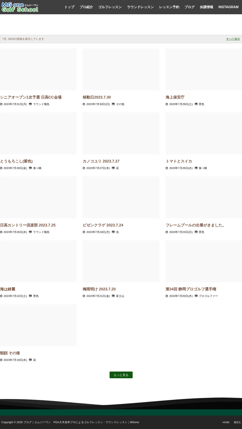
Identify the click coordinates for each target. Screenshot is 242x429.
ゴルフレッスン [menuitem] (110, 7)
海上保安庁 (175, 97)
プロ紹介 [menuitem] (86, 7)
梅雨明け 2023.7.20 (99, 289)
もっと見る (121, 375)
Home (226, 422)
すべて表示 (233, 38)
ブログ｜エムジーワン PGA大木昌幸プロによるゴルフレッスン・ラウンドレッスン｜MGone (81, 422)
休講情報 (206, 7)
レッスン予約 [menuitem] (169, 7)
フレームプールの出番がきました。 (196, 225)
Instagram (228, 7)
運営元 (237, 422)
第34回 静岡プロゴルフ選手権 (191, 289)
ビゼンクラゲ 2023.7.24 (103, 225)
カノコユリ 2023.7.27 (101, 161)
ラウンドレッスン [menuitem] (140, 7)
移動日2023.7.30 (97, 97)
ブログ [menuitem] (189, 7)
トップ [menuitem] (69, 7)
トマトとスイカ (179, 161)
